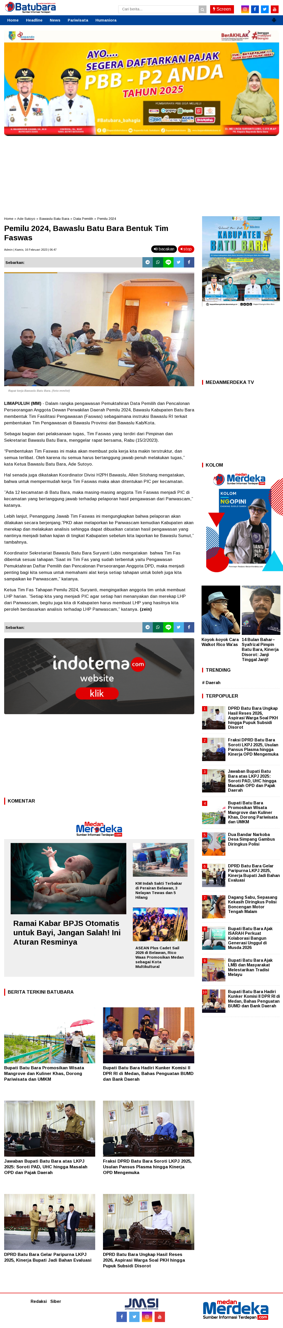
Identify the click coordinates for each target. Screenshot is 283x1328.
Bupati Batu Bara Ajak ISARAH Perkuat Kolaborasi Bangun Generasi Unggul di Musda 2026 (250, 938)
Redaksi (39, 1301)
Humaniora (105, 20)
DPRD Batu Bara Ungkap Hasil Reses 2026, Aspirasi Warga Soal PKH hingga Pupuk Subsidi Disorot (144, 1260)
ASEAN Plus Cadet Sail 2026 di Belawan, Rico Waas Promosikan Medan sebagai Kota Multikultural (159, 957)
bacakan (164, 249)
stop (186, 249)
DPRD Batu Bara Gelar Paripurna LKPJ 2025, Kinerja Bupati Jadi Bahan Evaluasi (254, 873)
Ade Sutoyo (26, 219)
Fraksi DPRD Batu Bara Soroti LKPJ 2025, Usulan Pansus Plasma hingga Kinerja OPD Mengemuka (147, 1167)
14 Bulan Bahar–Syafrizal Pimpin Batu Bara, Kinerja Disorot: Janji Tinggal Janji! (260, 649)
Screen (222, 9)
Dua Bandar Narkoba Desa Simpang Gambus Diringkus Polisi (251, 839)
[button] (274, 17)
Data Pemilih (83, 219)
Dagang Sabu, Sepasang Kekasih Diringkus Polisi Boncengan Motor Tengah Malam (252, 904)
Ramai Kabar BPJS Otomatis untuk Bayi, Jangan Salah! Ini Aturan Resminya (67, 932)
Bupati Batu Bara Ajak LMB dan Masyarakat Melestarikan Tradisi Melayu (250, 967)
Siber (55, 1301)
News (55, 20)
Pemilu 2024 (106, 219)
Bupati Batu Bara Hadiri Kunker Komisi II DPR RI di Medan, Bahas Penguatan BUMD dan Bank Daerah (148, 1073)
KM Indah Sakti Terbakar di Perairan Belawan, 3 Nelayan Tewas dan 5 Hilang (158, 890)
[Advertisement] (141, 174)
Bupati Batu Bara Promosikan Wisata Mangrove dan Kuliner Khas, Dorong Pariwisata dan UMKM (44, 1073)
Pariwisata (78, 20)
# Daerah (211, 682)
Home (13, 20)
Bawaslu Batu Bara (54, 219)
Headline (34, 20)
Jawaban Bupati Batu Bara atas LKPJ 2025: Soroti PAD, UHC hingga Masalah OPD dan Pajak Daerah (45, 1167)
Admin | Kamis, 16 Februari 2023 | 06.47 (30, 249)
